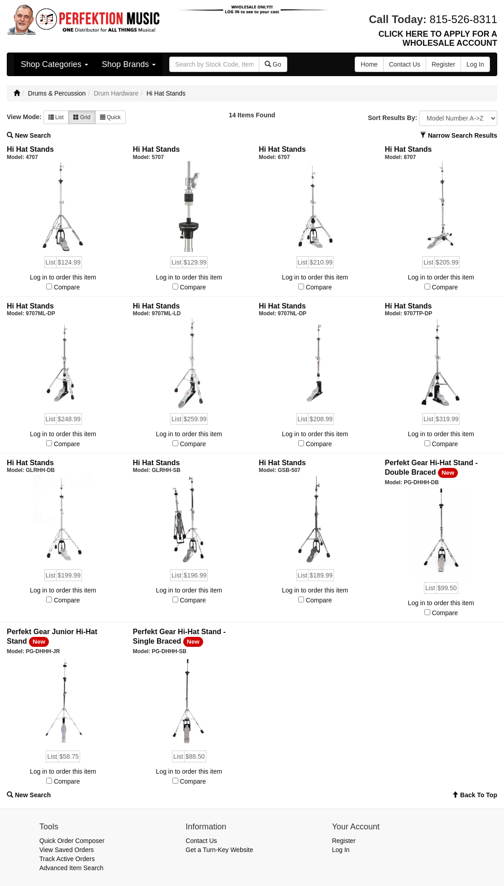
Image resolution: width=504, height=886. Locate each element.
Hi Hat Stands (166, 93)
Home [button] (369, 64)
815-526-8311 (463, 19)
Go (273, 64)
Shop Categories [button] (54, 64)
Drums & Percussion (57, 93)
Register (344, 840)
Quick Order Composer (72, 840)
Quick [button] (110, 117)
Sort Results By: (392, 117)
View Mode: (24, 116)
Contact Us (201, 840)
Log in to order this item (63, 277)
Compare (67, 287)
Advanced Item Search (71, 868)
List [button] (56, 117)
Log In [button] (475, 64)
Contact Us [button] (404, 64)
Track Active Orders (67, 858)
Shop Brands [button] (129, 64)
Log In (341, 849)
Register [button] (443, 64)
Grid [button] (81, 117)
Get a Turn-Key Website (219, 849)
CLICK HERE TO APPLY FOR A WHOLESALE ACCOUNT (438, 38)
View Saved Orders (66, 849)
